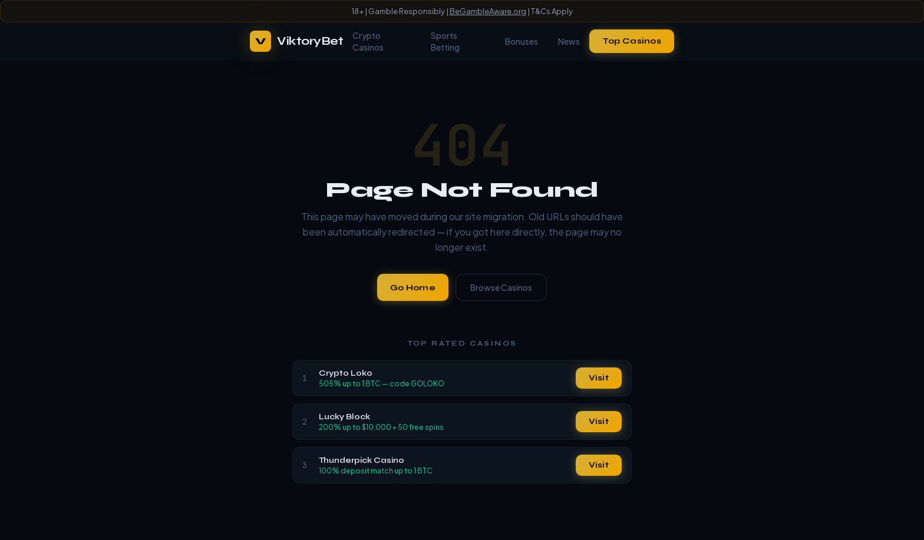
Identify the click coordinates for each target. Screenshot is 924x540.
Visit (599, 378)
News (569, 41)
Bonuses (521, 41)
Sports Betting (445, 41)
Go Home (412, 288)
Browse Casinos (501, 287)
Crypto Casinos (368, 41)
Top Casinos (631, 41)
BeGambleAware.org (488, 11)
